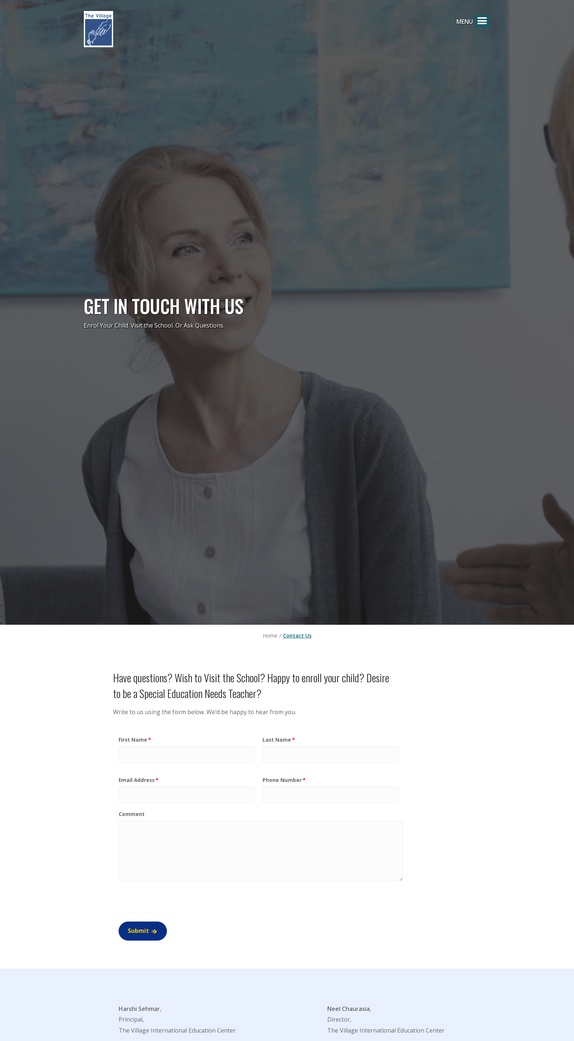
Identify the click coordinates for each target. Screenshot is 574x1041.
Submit (138, 931)
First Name (133, 739)
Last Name (276, 739)
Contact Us (297, 635)
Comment (132, 814)
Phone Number (282, 779)
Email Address (136, 779)
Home (270, 635)
